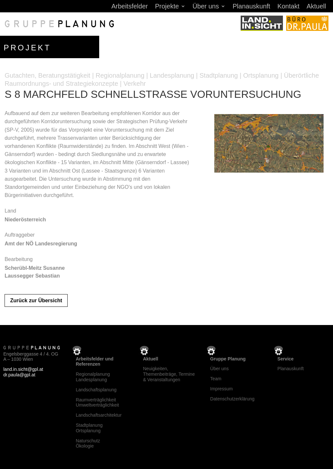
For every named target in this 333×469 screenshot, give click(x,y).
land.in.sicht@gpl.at (23, 369)
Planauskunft (251, 7)
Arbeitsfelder (129, 7)
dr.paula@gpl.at (19, 374)
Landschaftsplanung (96, 389)
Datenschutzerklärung (232, 398)
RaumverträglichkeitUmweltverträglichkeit (97, 402)
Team (215, 378)
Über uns (206, 7)
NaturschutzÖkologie (88, 443)
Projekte (167, 7)
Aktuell (316, 7)
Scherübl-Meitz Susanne (35, 268)
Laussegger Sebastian (32, 276)
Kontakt (288, 7)
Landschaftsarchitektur (99, 415)
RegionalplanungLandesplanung (93, 376)
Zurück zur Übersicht (36, 300)
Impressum (221, 388)
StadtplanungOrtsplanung (89, 428)
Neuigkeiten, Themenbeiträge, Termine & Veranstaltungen (169, 374)
